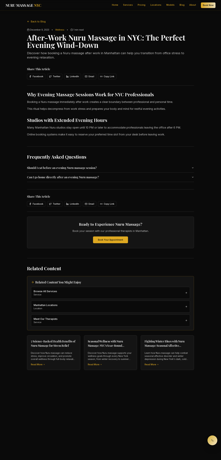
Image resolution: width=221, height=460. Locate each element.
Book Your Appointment (110, 239)
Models (170, 5)
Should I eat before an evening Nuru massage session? (110, 168)
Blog (182, 5)
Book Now (208, 5)
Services (128, 5)
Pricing (141, 5)
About (192, 5)
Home (115, 5)
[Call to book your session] (212, 440)
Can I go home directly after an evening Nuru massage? (110, 177)
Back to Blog (36, 21)
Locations (155, 5)
